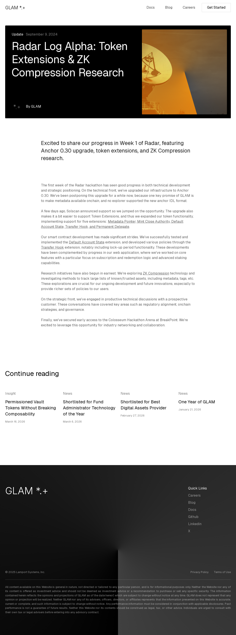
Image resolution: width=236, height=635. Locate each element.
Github (193, 517)
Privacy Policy (199, 572)
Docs (150, 7)
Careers (189, 7)
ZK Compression (156, 274)
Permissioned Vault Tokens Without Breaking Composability (30, 408)
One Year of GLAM (196, 402)
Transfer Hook (52, 248)
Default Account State (86, 243)
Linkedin (194, 524)
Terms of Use (222, 572)
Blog (168, 7)
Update (17, 34)
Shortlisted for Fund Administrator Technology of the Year (89, 408)
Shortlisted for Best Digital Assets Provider (144, 405)
